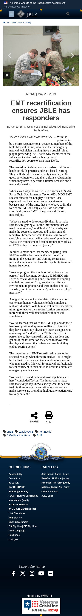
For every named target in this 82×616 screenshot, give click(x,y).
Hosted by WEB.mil (39, 595)
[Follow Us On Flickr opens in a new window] (50, 574)
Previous (10, 56)
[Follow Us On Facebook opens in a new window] (13, 574)
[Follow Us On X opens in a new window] (22, 574)
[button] (17, 7)
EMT (39, 435)
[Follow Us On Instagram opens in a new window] (32, 574)
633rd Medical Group (19, 435)
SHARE (34, 417)
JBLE (10, 431)
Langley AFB (25, 431)
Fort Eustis (45, 431)
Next (72, 56)
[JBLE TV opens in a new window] (41, 574)
